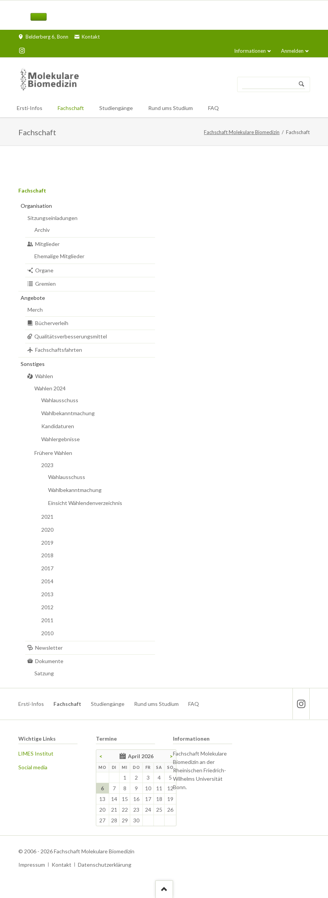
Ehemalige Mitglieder (59, 256)
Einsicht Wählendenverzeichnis (85, 503)
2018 (47, 555)
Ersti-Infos (31, 704)
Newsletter (49, 647)
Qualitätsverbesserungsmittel (70, 336)
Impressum (31, 864)
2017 (47, 568)
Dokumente (49, 661)
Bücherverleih (51, 323)
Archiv (42, 230)
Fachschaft (32, 190)
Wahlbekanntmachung (68, 413)
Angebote (33, 297)
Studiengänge (107, 704)
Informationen (250, 51)
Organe (44, 270)
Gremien (45, 283)
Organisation (36, 205)
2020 (47, 529)
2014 (47, 581)
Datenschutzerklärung (104, 864)
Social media (32, 767)
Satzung (44, 673)
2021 (47, 516)
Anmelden (292, 51)
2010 (47, 633)
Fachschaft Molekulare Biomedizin (242, 132)
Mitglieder (47, 244)
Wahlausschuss (59, 400)
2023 (47, 465)
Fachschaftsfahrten (58, 349)
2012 (47, 607)
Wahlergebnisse (60, 439)
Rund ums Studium (156, 704)
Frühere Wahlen (53, 453)
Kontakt (61, 864)
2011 (47, 620)
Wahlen (44, 376)
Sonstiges (33, 364)
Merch (35, 309)
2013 (47, 594)
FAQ (193, 704)
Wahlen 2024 (50, 388)
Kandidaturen (57, 426)
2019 (47, 542)
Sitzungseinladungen (52, 218)
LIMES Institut (35, 753)
